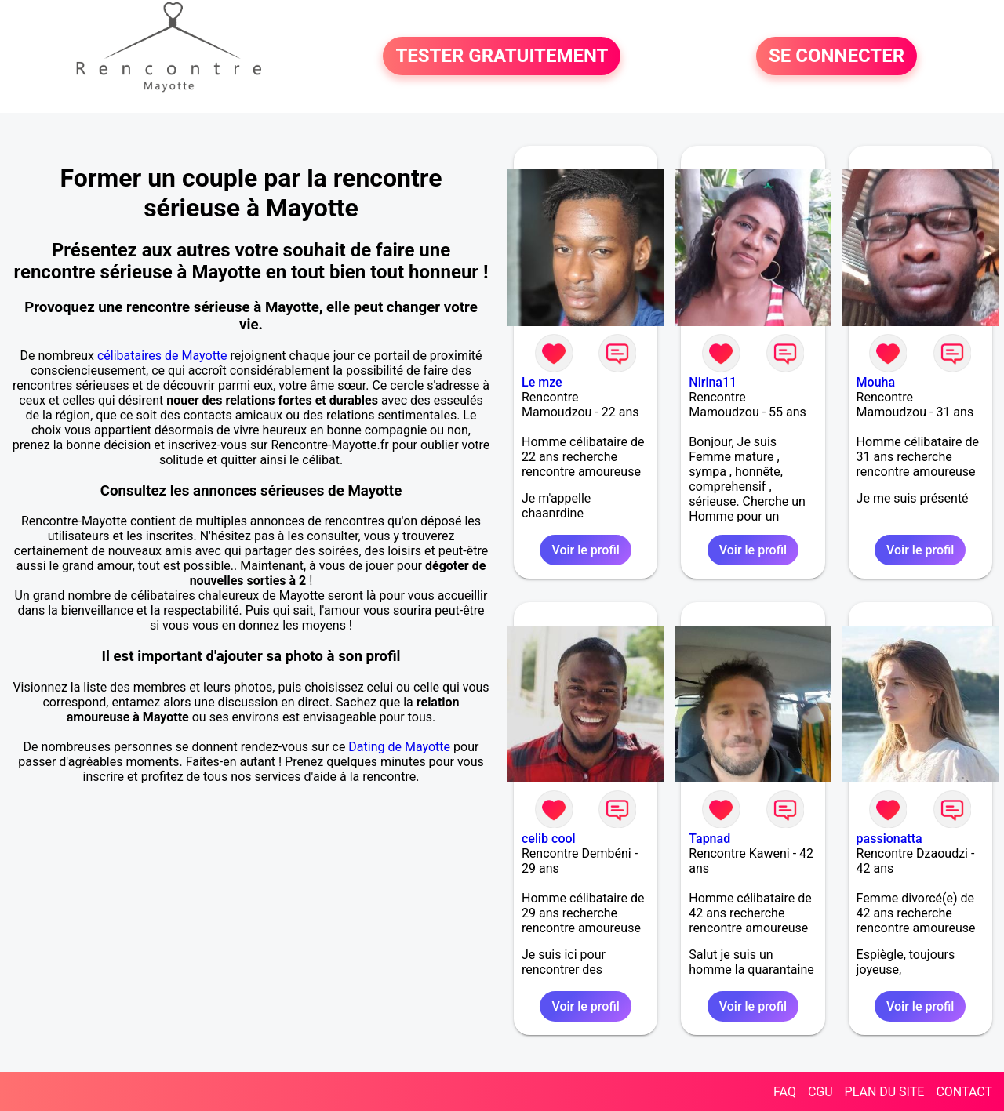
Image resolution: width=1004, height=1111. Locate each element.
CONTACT (964, 1091)
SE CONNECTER (836, 56)
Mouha (876, 382)
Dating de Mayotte (399, 746)
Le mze (542, 382)
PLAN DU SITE (885, 1091)
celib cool (549, 838)
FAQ (784, 1091)
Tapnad (709, 838)
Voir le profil (585, 550)
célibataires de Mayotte (162, 355)
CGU (820, 1091)
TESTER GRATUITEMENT (501, 56)
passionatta (889, 838)
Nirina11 (713, 382)
